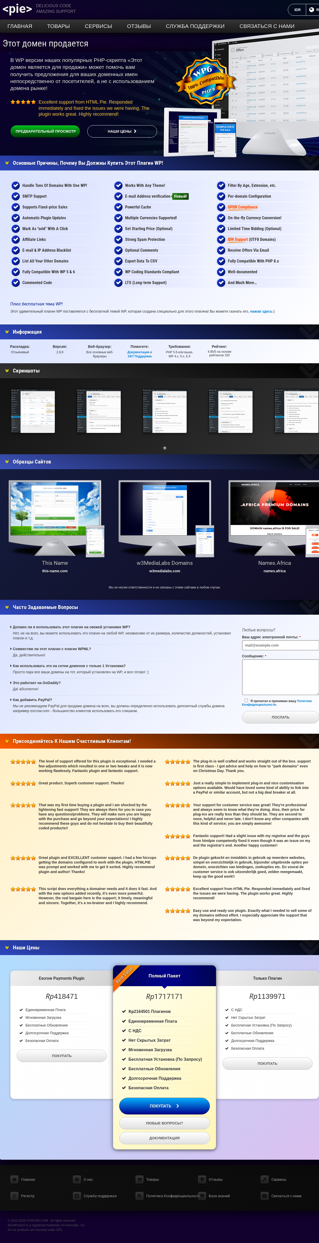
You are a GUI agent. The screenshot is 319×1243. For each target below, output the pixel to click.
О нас (88, 1179)
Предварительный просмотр (43, 131)
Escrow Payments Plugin (61, 978)
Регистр (28, 1196)
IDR (300, 10)
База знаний (219, 1196)
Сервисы (98, 26)
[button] (164, 448)
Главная (19, 26)
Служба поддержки (195, 26)
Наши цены (120, 131)
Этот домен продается (45, 43)
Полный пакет (164, 975)
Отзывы (139, 26)
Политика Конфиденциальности (173, 1196)
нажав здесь (261, 311)
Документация (138, 352)
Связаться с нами (267, 26)
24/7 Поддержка (140, 356)
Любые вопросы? (164, 1123)
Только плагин (267, 978)
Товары (58, 26)
